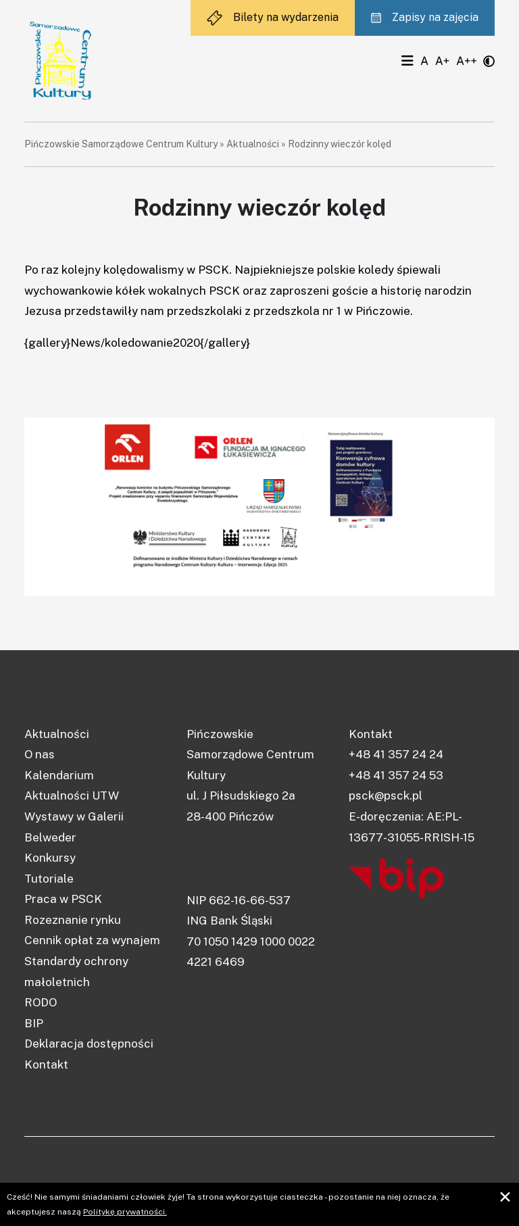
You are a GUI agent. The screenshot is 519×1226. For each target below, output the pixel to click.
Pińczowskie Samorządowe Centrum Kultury (121, 144)
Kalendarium (59, 775)
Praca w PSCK (63, 899)
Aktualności (252, 144)
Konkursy (50, 857)
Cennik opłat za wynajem (92, 940)
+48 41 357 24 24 (396, 754)
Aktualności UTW (71, 795)
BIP (33, 1023)
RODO (40, 1002)
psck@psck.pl (385, 795)
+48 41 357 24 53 (396, 775)
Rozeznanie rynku (72, 920)
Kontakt (46, 1064)
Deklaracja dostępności (88, 1043)
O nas (39, 754)
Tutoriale (49, 878)
